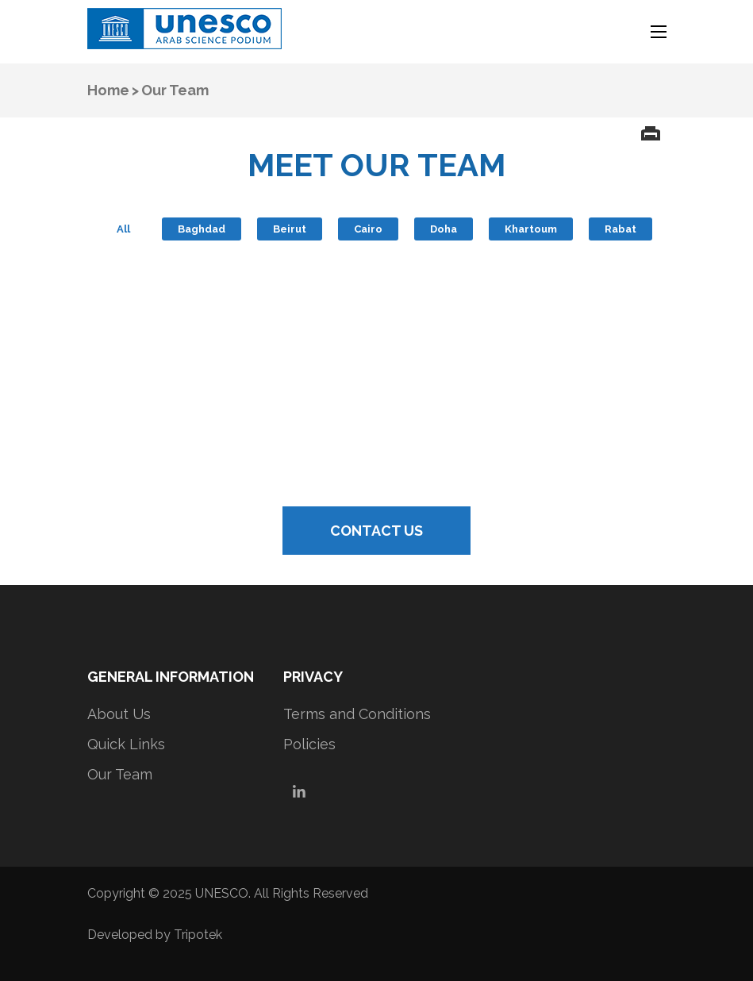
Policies (309, 744)
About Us (119, 714)
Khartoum (531, 229)
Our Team (119, 774)
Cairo (368, 229)
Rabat (620, 229)
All (123, 229)
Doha (443, 229)
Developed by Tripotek (154, 934)
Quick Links (126, 744)
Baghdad (201, 229)
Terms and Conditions (357, 714)
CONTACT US (376, 530)
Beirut (289, 229)
